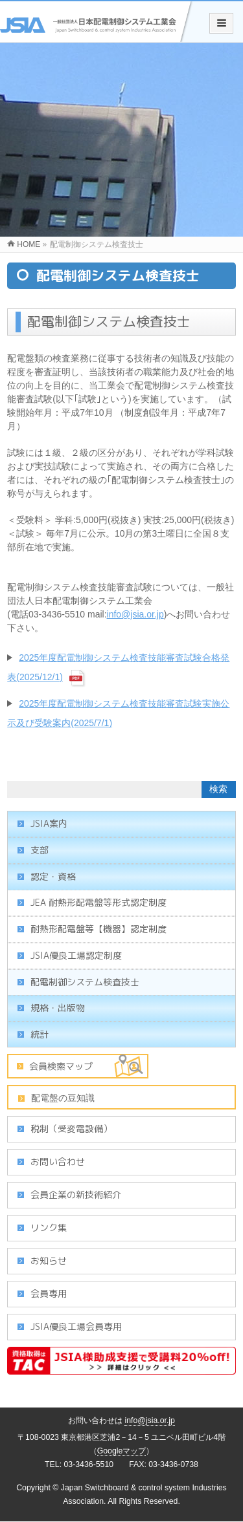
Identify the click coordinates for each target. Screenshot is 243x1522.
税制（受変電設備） (71, 1128)
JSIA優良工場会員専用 (76, 1326)
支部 (39, 850)
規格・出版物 (57, 1008)
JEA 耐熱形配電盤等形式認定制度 (98, 902)
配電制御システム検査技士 (84, 982)
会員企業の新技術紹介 (75, 1194)
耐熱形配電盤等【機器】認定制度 (98, 929)
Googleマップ (121, 1450)
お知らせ (48, 1260)
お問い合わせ (57, 1161)
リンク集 (48, 1227)
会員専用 (48, 1293)
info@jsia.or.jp (135, 614)
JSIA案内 (48, 823)
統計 (39, 1034)
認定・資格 (53, 876)
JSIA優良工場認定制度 (76, 955)
